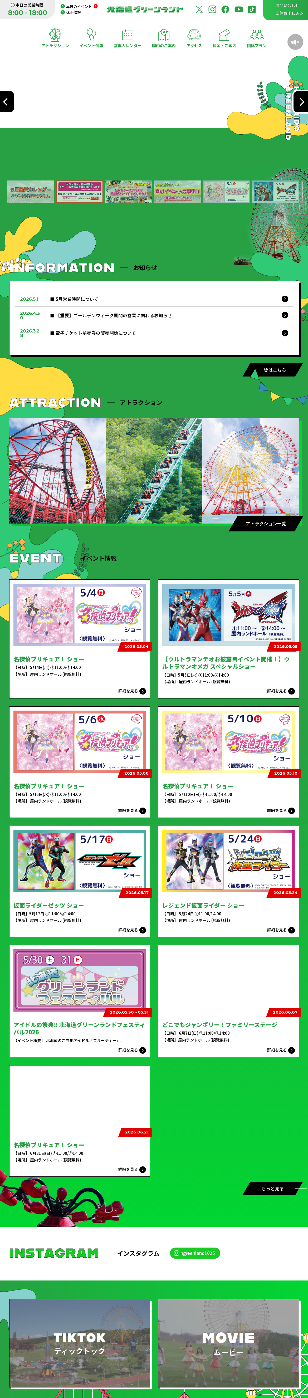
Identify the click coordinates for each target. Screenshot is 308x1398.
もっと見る (272, 1188)
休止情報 (73, 12)
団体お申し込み (289, 13)
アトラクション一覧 (266, 523)
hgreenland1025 (197, 1253)
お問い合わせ (287, 5)
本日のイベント (82, 6)
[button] (30, 191)
